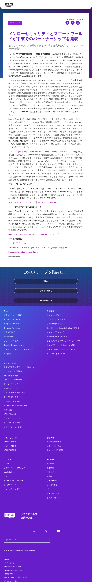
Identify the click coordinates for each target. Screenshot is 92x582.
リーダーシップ (53, 480)
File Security (9, 336)
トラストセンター (54, 498)
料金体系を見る (46, 300)
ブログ (6, 463)
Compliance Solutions (13, 380)
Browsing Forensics (12, 328)
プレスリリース (10, 485)
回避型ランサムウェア (13, 388)
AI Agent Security (11, 324)
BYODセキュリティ (12, 375)
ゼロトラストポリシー (56, 353)
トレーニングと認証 (55, 450)
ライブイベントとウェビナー (15, 468)
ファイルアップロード (13, 397)
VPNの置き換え (10, 414)
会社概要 (50, 463)
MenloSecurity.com (17, 234)
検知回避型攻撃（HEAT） (57, 336)
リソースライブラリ (12, 489)
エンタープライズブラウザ (57, 332)
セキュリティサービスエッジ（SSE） (62, 345)
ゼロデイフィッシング (13, 427)
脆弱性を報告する (54, 441)
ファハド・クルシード (18, 151)
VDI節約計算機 (10, 450)
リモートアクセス (11, 341)
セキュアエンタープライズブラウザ (18, 349)
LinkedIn (52, 202)
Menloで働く (52, 485)
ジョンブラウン (15, 80)
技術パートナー (53, 493)
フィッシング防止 (54, 315)
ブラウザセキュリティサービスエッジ (19, 367)
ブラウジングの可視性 (13, 371)
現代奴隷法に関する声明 (12, 567)
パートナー (51, 489)
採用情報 (50, 468)
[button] (10, 539)
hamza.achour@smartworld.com (23, 252)
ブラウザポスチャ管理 (56, 319)
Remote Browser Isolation (14, 345)
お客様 (49, 476)
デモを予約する (46, 291)
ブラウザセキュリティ (56, 324)
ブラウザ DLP (9, 332)
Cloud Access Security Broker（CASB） (63, 328)
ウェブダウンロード (12, 418)
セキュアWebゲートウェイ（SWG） (62, 349)
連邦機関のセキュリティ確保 (15, 405)
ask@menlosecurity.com (13, 570)
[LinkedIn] (33, 531)
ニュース (7, 476)
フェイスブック (56, 234)
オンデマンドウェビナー (14, 480)
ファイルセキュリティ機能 (14, 392)
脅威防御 (7, 353)
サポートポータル (54, 446)
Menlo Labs (8, 472)
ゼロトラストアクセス (13, 422)
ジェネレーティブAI (12, 401)
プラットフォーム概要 (13, 315)
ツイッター (42, 202)
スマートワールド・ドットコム (22, 202)
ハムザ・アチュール (17, 243)
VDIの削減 (8, 410)
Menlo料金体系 (10, 441)
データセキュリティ (12, 384)
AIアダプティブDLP (12, 319)
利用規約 (7, 559)
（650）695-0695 (10, 574)
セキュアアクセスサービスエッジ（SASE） (64, 341)
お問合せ (46, 281)
